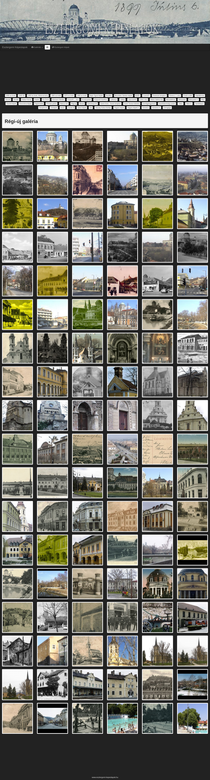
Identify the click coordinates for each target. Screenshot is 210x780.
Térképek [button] (53, 108)
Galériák (37, 47)
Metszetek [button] (182, 100)
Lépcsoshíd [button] (132, 100)
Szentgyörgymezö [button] (149, 104)
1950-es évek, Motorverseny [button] (38, 96)
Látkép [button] (122, 100)
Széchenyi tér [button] (92, 104)
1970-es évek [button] (69, 96)
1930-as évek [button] (10, 96)
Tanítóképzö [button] (199, 104)
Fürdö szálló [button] (187, 96)
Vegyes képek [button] (119, 108)
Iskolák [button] (16, 100)
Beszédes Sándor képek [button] (123, 96)
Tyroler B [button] (71, 108)
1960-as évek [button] (56, 96)
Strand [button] (81, 104)
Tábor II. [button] (189, 104)
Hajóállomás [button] (199, 96)
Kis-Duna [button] (45, 100)
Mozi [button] (203, 100)
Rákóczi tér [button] (64, 104)
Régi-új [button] (73, 104)
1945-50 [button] (22, 96)
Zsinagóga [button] (167, 108)
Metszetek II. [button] (193, 100)
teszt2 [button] (62, 108)
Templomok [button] (43, 108)
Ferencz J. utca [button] (174, 96)
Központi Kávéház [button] (100, 100)
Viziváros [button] (145, 108)
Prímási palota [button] (51, 104)
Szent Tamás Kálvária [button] (131, 104)
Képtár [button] (36, 100)
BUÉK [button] (137, 96)
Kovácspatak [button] (86, 100)
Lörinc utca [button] (143, 100)
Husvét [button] (7, 100)
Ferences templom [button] (159, 96)
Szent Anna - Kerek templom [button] (110, 104)
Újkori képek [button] (81, 108)
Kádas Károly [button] (26, 100)
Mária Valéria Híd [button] (157, 100)
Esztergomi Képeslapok (14, 47)
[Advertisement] (105, 72)
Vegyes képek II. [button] (133, 108)
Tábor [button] (180, 104)
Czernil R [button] (146, 96)
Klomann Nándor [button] (58, 100)
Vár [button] (90, 108)
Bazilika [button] (108, 96)
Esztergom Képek (60, 47)
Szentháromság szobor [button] (167, 104)
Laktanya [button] (113, 100)
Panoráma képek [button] (25, 104)
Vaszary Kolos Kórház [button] (103, 108)
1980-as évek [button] (82, 96)
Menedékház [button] (170, 100)
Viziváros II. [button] (156, 108)
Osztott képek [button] (11, 104)
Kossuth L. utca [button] (73, 100)
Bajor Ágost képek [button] (96, 96)
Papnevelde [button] (39, 104)
